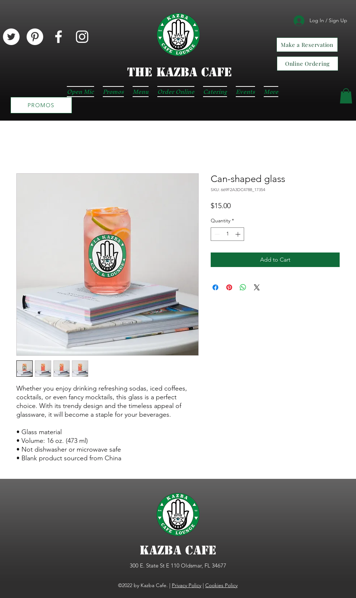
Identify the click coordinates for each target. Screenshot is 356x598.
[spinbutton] (227, 234)
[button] (346, 96)
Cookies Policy (221, 585)
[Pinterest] (35, 36)
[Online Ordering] (307, 63)
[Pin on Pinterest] (229, 287)
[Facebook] (58, 36)
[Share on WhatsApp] (243, 287)
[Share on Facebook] (215, 287)
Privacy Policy (186, 585)
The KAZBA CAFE (179, 72)
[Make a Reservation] (307, 44)
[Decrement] (216, 234)
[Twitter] (11, 36)
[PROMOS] (41, 105)
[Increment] (238, 234)
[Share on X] (256, 287)
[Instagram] (82, 36)
